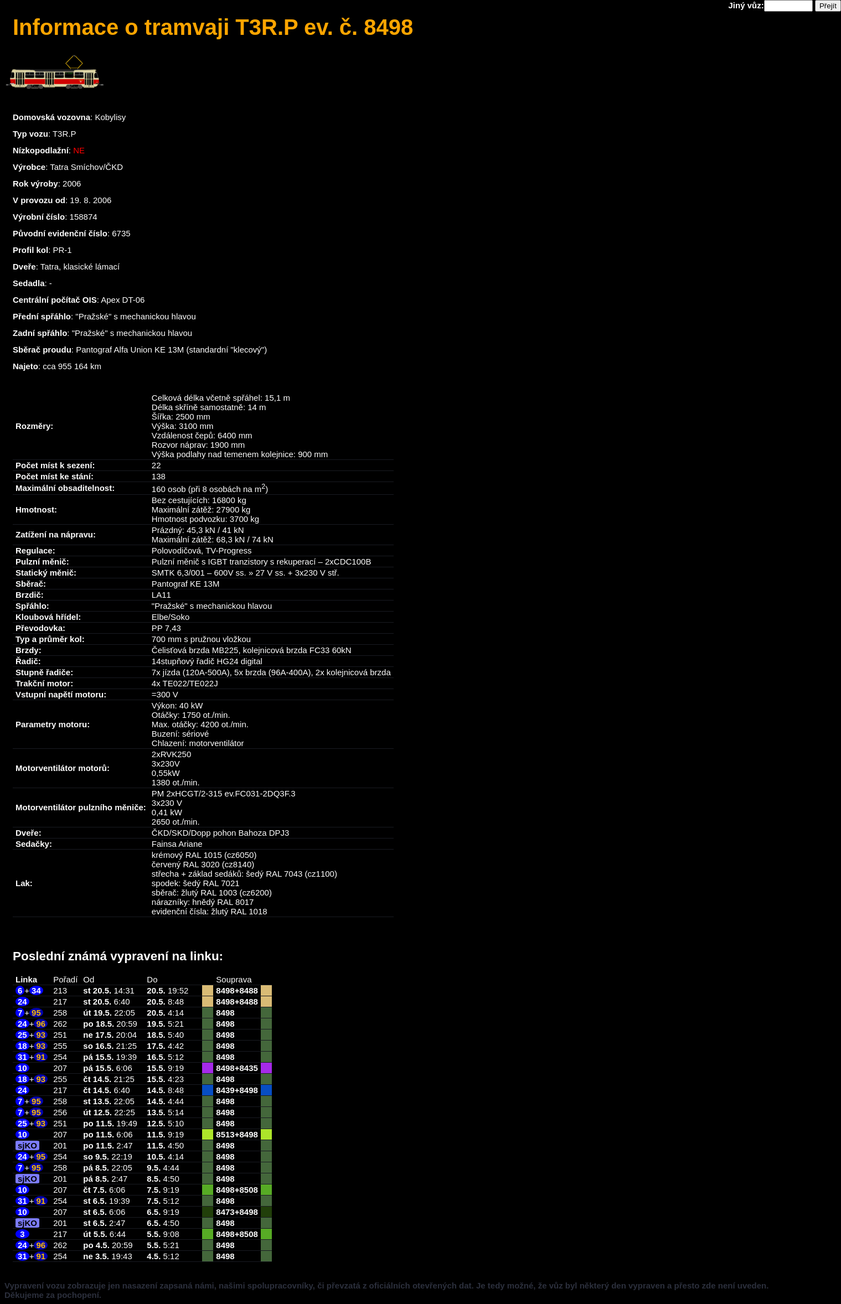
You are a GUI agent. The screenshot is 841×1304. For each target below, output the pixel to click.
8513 (225, 1134)
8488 (248, 990)
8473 (225, 1212)
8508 (248, 1189)
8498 (225, 990)
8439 (225, 1090)
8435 (248, 1068)
